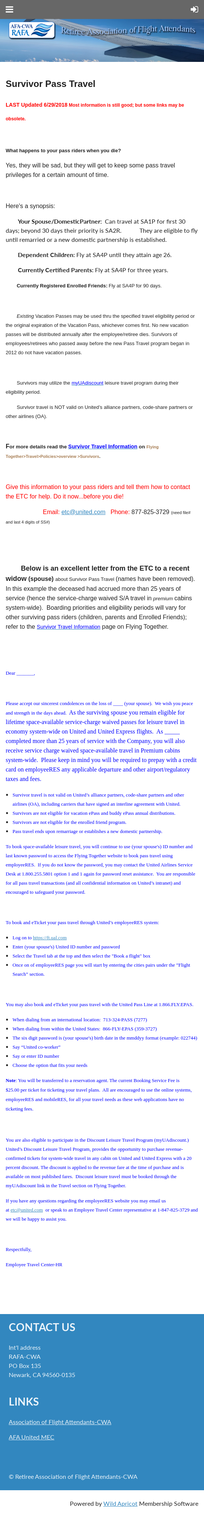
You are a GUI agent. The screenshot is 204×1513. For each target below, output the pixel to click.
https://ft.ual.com (50, 937)
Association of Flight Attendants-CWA (60, 1421)
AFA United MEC (31, 1436)
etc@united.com (84, 512)
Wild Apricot (120, 1503)
